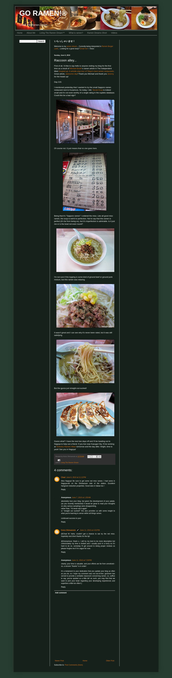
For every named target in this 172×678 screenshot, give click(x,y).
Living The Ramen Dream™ (52, 33)
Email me (84, 49)
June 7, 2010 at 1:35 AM (81, 497)
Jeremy (111, 74)
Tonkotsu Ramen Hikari (66, 447)
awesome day (71, 74)
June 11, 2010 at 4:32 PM (90, 530)
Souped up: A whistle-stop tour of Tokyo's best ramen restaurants (86, 71)
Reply (63, 489)
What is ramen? (76, 33)
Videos (114, 33)
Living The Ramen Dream (70, 462)
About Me (31, 33)
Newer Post (59, 661)
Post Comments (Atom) (74, 665)
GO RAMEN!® (43, 13)
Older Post (110, 661)
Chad (63, 477)
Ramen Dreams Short (97, 33)
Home (19, 33)
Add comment (61, 593)
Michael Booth (76, 68)
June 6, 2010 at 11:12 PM (76, 477)
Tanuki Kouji (97, 90)
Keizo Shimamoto (68, 530)
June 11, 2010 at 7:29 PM (82, 560)
